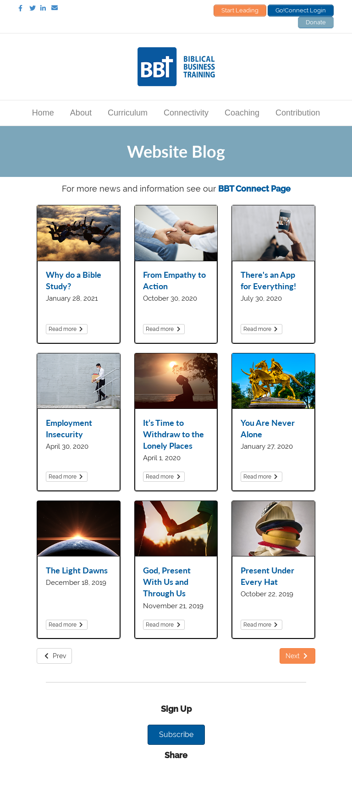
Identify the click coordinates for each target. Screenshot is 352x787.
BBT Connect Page (254, 188)
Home (43, 112)
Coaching (242, 112)
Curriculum (128, 112)
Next (298, 656)
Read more (67, 329)
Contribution (297, 112)
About (81, 112)
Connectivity (186, 112)
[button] (176, 735)
